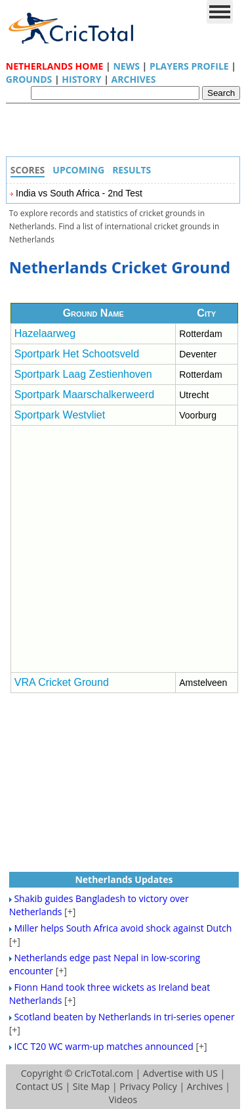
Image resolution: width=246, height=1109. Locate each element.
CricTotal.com (104, 1073)
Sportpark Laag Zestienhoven (83, 374)
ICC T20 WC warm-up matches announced (103, 1046)
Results (131, 170)
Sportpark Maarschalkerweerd (84, 394)
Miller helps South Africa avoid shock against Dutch (123, 928)
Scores (27, 170)
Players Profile (189, 66)
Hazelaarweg (44, 333)
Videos (123, 1099)
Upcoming (78, 170)
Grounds (29, 79)
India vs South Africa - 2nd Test (79, 193)
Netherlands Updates (124, 879)
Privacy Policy (147, 1086)
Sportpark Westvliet (59, 414)
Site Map (91, 1086)
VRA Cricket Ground (61, 682)
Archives (134, 79)
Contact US (39, 1086)
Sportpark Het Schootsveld (76, 353)
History (81, 79)
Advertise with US (180, 1073)
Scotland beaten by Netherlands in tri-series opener (124, 1016)
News (126, 66)
